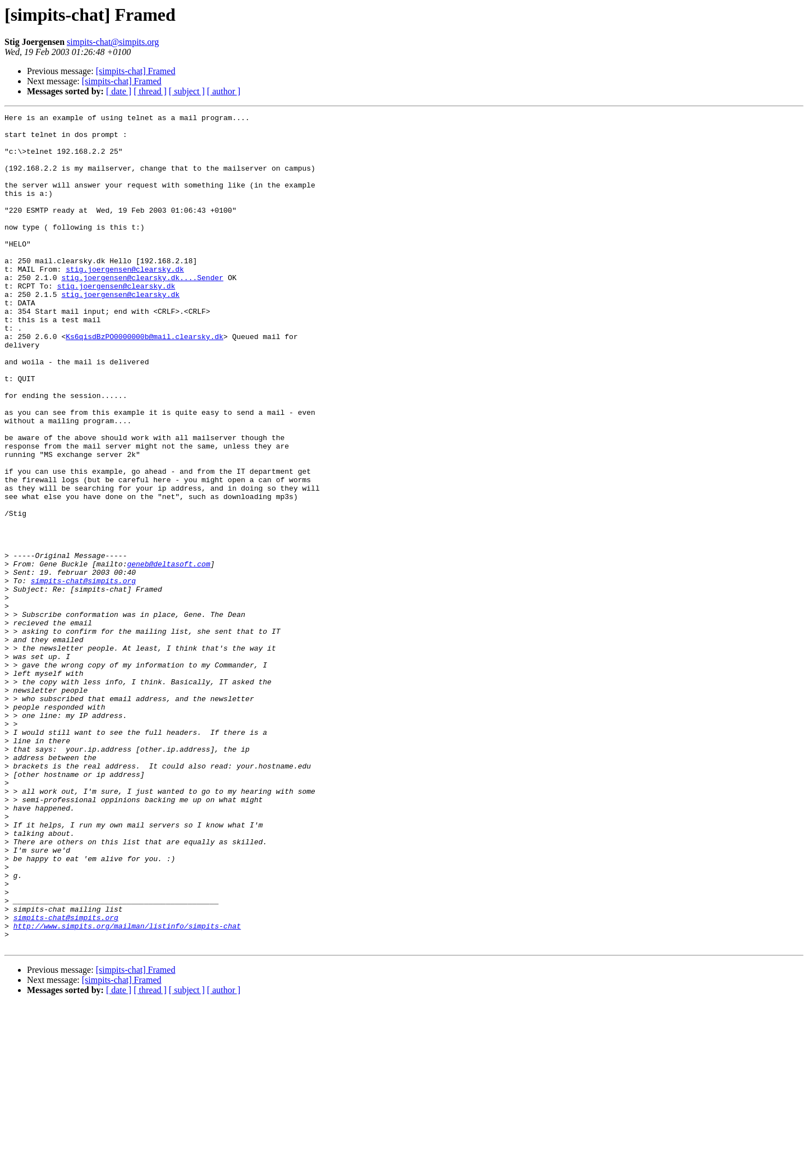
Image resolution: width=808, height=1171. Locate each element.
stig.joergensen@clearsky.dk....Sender (142, 311)
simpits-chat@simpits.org (113, 42)
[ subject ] (187, 91)
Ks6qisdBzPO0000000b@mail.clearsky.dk (144, 382)
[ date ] (118, 91)
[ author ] (224, 91)
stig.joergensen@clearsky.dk (125, 301)
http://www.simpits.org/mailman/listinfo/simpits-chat (127, 1089)
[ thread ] (150, 91)
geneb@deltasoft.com (168, 654)
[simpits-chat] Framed (136, 71)
